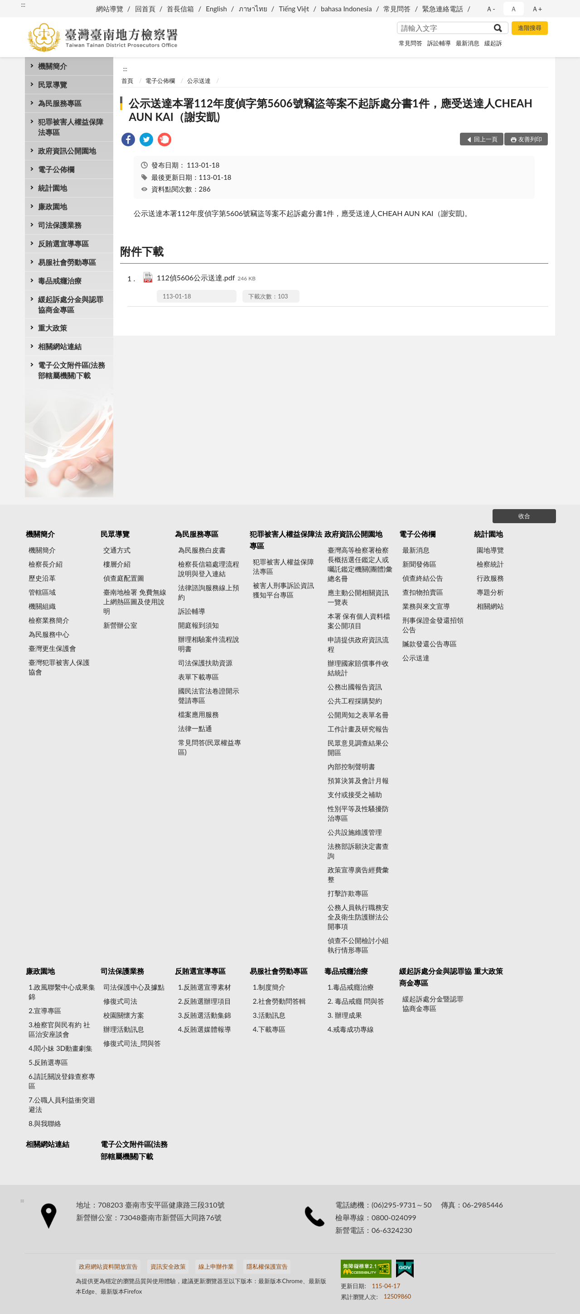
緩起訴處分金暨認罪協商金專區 (433, 1003)
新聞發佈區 (419, 564)
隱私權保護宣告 (267, 1266)
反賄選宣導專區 (63, 243)
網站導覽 (109, 9)
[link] (128, 141)
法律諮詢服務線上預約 (208, 592)
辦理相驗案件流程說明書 (208, 644)
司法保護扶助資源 (205, 663)
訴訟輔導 (439, 43)
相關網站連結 (60, 346)
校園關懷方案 (123, 1015)
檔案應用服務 (198, 714)
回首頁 (145, 9)
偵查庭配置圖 (123, 578)
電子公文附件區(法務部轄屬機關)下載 (71, 370)
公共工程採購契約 (355, 701)
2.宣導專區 (45, 1010)
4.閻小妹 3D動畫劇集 (60, 1048)
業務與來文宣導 (426, 606)
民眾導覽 (52, 84)
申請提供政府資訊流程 (358, 644)
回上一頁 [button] (486, 139)
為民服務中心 (49, 634)
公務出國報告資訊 (355, 687)
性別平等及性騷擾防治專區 (358, 813)
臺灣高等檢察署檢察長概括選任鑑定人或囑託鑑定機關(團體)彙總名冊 (360, 564)
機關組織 (42, 606)
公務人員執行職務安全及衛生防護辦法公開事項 (358, 916)
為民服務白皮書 (202, 550)
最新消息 (467, 43)
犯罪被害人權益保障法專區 (70, 126)
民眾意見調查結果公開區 (358, 747)
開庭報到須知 (198, 625)
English (216, 9)
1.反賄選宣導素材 (204, 987)
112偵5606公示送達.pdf (206, 278)
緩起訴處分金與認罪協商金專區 (70, 304)
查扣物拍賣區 (422, 592)
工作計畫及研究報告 (358, 729)
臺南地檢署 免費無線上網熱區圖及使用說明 (134, 601)
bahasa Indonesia (346, 9)
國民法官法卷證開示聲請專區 (208, 695)
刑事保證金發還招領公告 (433, 625)
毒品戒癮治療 (60, 280)
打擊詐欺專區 (348, 893)
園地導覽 (490, 550)
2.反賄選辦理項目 (204, 1001)
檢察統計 (490, 564)
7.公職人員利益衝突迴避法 (62, 1104)
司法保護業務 (60, 225)
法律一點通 (195, 728)
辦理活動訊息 (123, 1029)
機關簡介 (52, 66)
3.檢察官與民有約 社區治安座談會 (59, 1029)
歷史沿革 (42, 578)
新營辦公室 (120, 625)
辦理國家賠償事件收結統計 (358, 668)
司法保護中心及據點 (133, 987)
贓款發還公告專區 (429, 644)
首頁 (127, 80)
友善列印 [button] (530, 139)
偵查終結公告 (422, 578)
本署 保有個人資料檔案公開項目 (359, 621)
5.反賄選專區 (48, 1062)
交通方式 (116, 550)
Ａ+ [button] (537, 9)
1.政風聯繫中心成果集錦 (62, 992)
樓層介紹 (116, 564)
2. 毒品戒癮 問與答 (356, 1001)
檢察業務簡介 (49, 620)
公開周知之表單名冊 (358, 715)
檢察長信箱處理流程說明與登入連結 (208, 569)
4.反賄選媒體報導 (204, 1029)
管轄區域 (42, 592)
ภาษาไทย (253, 9)
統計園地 (52, 187)
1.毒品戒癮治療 (351, 987)
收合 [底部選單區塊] (524, 516)
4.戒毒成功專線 (351, 1029)
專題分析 (490, 592)
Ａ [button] (513, 9)
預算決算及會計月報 (358, 780)
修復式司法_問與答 (132, 1043)
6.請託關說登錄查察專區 (62, 1081)
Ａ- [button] (490, 9)
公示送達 (199, 80)
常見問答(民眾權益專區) (209, 747)
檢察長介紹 (46, 564)
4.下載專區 (269, 1029)
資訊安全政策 (168, 1266)
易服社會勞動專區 (67, 262)
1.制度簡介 (269, 987)
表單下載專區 (198, 677)
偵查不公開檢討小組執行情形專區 (358, 945)
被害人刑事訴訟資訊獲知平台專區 (283, 590)
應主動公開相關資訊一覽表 (358, 597)
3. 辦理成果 (345, 1015)
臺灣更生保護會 (52, 648)
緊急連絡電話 (442, 9)
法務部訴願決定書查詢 (358, 851)
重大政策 (52, 327)
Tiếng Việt (294, 9)
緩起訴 (493, 43)
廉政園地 (52, 206)
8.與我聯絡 (45, 1123)
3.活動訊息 (269, 1015)
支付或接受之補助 (355, 794)
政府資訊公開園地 (67, 150)
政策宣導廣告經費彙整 (358, 874)
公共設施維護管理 (355, 832)
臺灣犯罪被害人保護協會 (59, 667)
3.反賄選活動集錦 (204, 1015)
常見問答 (397, 9)
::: (23, 4)
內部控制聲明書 (351, 766)
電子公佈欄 (56, 169)
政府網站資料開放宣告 (108, 1266)
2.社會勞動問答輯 (279, 1001)
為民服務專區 (60, 103)
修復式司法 (120, 1001)
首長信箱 (180, 9)
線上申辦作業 (216, 1266)
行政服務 (490, 578)
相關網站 (490, 606)
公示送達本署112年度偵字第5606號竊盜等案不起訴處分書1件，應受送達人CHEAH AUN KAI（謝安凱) (330, 109)
